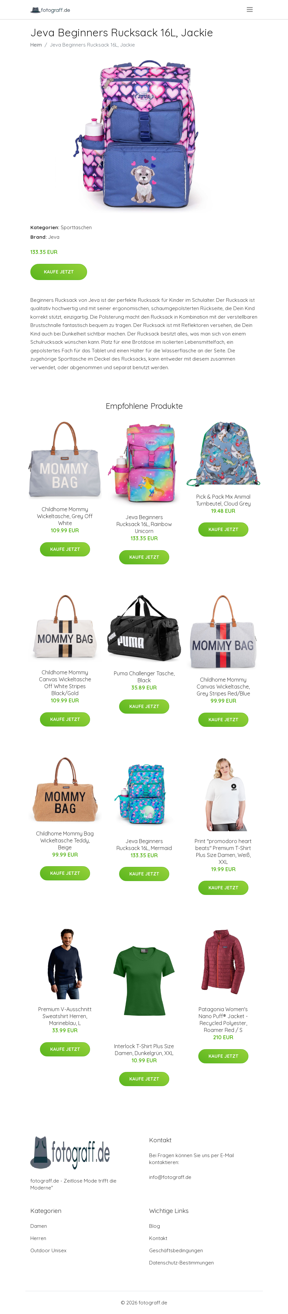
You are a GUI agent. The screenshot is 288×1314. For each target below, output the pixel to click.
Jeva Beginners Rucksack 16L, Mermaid (144, 844)
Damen (38, 1226)
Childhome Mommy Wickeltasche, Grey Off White (65, 516)
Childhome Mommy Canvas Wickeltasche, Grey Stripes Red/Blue (223, 686)
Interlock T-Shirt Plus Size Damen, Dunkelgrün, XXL (144, 1049)
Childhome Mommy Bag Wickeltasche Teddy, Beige (65, 840)
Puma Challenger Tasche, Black (144, 677)
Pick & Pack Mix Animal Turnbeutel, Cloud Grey (223, 500)
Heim (36, 45)
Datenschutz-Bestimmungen (181, 1263)
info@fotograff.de (170, 1177)
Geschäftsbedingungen (176, 1250)
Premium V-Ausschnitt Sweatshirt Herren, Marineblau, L (65, 1016)
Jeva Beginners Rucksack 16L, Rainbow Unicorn (144, 524)
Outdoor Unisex (48, 1250)
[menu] (250, 10)
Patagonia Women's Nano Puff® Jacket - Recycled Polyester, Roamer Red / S (223, 1019)
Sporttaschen (76, 227)
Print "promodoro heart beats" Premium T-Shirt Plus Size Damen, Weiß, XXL (223, 851)
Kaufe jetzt (59, 272)
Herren (38, 1238)
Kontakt (158, 1238)
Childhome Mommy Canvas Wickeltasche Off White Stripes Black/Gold (65, 682)
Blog (154, 1226)
